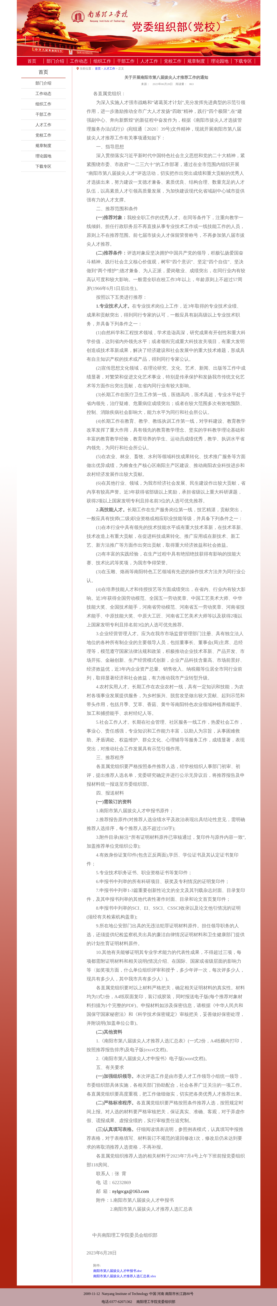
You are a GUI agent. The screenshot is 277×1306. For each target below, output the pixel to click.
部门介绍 (55, 61)
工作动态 (79, 61)
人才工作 (149, 61)
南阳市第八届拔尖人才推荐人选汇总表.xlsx (124, 1276)
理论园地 (220, 61)
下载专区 (243, 61)
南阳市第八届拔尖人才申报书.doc (117, 1271)
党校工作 (173, 61)
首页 (31, 61)
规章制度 (196, 61)
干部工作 (126, 61)
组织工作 (102, 61)
